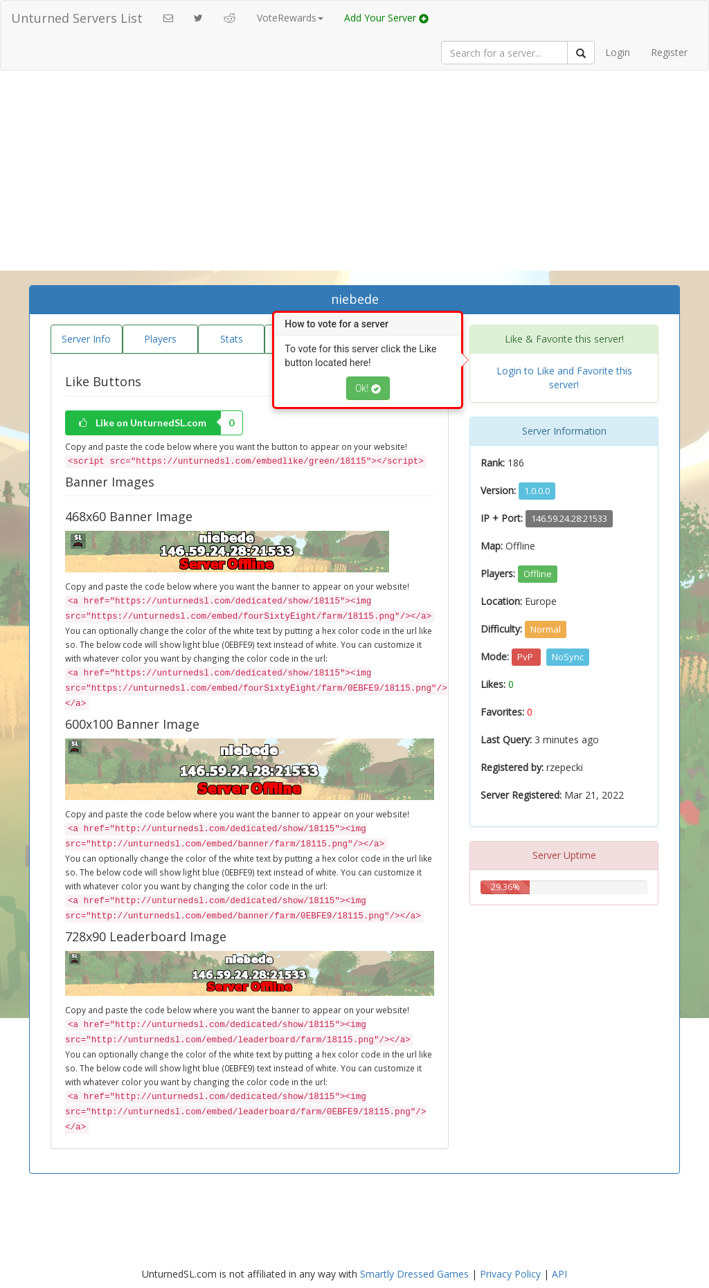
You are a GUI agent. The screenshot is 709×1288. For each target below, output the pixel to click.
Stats (231, 338)
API (559, 1273)
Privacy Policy (510, 1273)
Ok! (368, 388)
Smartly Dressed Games (414, 1273)
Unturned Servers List (77, 18)
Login (617, 52)
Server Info (86, 338)
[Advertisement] (354, 181)
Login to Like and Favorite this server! (564, 377)
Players (160, 338)
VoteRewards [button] (290, 17)
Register (669, 52)
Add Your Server (386, 17)
